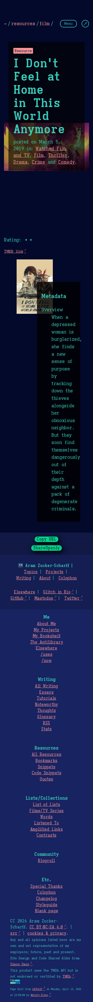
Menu (68, 23)
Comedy (66, 162)
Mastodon (43, 598)
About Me (46, 623)
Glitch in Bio (56, 592)
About (44, 578)
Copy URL (47, 539)
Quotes (46, 779)
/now (46, 660)
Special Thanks (46, 886)
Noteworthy (46, 704)
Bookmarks (46, 760)
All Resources (46, 754)
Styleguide (47, 904)
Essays (46, 692)
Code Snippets (46, 773)
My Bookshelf (47, 636)
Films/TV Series (46, 810)
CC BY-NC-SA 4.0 (46, 927)
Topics (31, 571)
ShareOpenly (46, 548)
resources (23, 23)
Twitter (72, 598)
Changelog (46, 898)
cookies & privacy (46, 933)
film (45, 23)
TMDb (66, 977)
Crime (38, 162)
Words (46, 816)
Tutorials (46, 698)
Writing (23, 578)
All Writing (46, 686)
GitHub (16, 598)
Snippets (46, 767)
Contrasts (46, 835)
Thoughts (46, 710)
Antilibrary (46, 642)
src (13, 933)
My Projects (46, 630)
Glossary (46, 716)
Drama (20, 162)
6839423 (37, 989)
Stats (46, 729)
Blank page (46, 910)
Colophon (68, 578)
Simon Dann (19, 964)
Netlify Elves (39, 995)
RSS (46, 723)
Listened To (46, 823)
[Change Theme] (85, 23)
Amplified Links (46, 829)
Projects (54, 571)
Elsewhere (24, 592)
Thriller (57, 155)
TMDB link (13, 251)
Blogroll (46, 860)
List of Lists (46, 804)
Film (39, 155)
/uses (46, 654)
